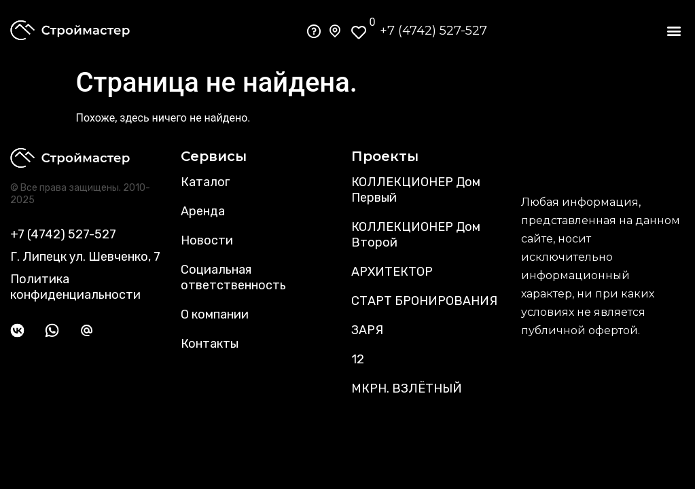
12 (357, 359)
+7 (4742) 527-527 (433, 30)
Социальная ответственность (233, 277)
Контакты (209, 343)
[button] (673, 31)
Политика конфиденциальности (75, 287)
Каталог (205, 182)
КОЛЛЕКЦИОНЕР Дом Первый (415, 190)
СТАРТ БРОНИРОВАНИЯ (424, 300)
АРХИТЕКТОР (392, 271)
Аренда (203, 211)
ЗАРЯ (367, 330)
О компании (215, 314)
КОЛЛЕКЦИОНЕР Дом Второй (415, 234)
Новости (207, 240)
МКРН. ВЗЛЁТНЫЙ (406, 388)
